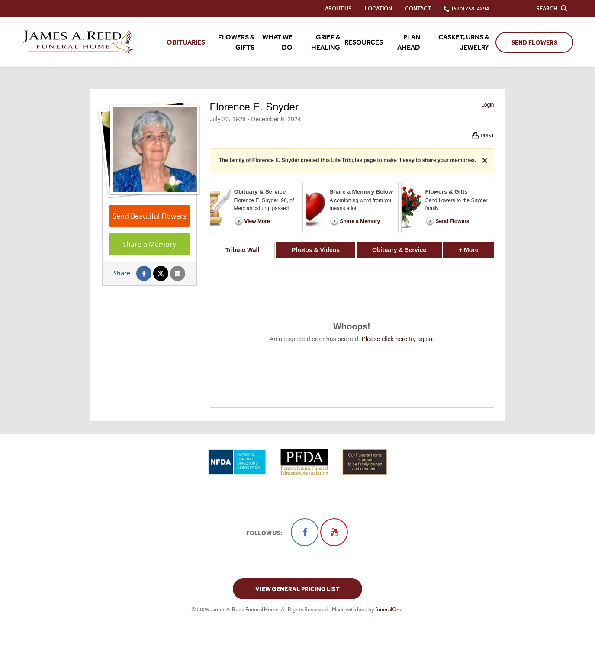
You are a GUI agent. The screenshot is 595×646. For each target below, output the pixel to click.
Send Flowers (534, 42)
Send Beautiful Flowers (150, 216)
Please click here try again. (398, 339)
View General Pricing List (297, 589)
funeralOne (388, 609)
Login (487, 105)
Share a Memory (149, 244)
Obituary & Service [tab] (399, 249)
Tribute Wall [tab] (242, 249)
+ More (476, 247)
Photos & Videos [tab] (316, 249)
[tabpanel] (352, 333)
